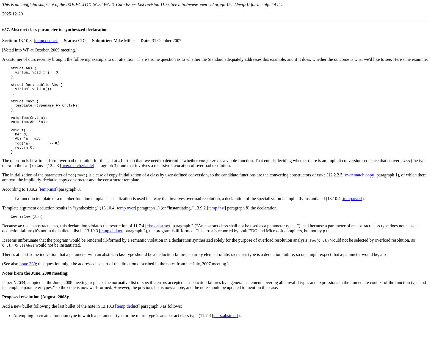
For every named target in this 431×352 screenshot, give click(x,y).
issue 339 (27, 281)
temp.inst (48, 205)
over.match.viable (77, 182)
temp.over (352, 215)
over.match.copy (359, 191)
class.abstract (158, 243)
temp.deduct (46, 40)
